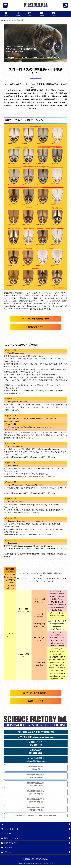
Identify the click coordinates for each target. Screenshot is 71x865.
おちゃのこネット (31, 863)
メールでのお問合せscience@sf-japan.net (35, 759)
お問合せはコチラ (35, 327)
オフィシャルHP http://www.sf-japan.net (36, 737)
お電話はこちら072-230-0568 (35, 743)
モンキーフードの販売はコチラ (35, 319)
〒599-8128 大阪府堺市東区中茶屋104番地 (35, 732)
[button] (5, 5)
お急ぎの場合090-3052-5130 (35, 751)
